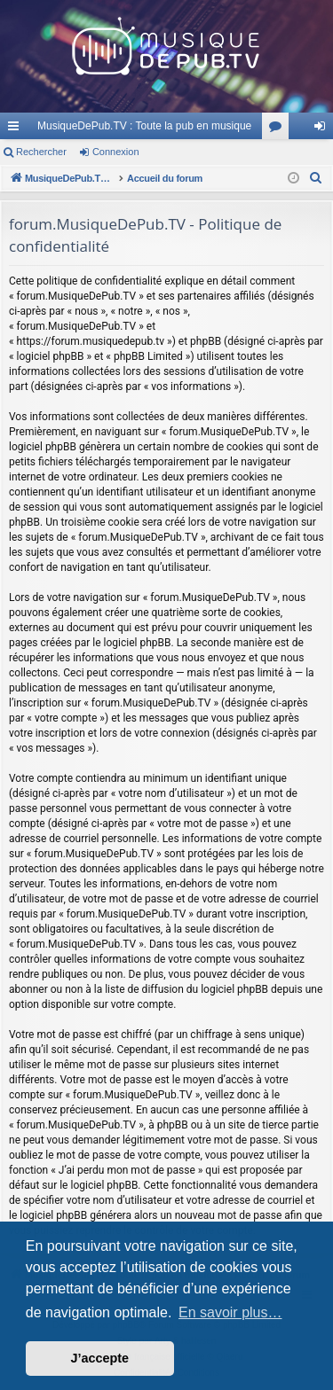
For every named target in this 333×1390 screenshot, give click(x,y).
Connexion (115, 151)
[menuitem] (316, 178)
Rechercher (41, 151)
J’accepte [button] (100, 1358)
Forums (279, 129)
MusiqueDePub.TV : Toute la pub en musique (144, 126)
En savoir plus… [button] (230, 1312)
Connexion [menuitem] (323, 129)
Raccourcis (17, 129)
